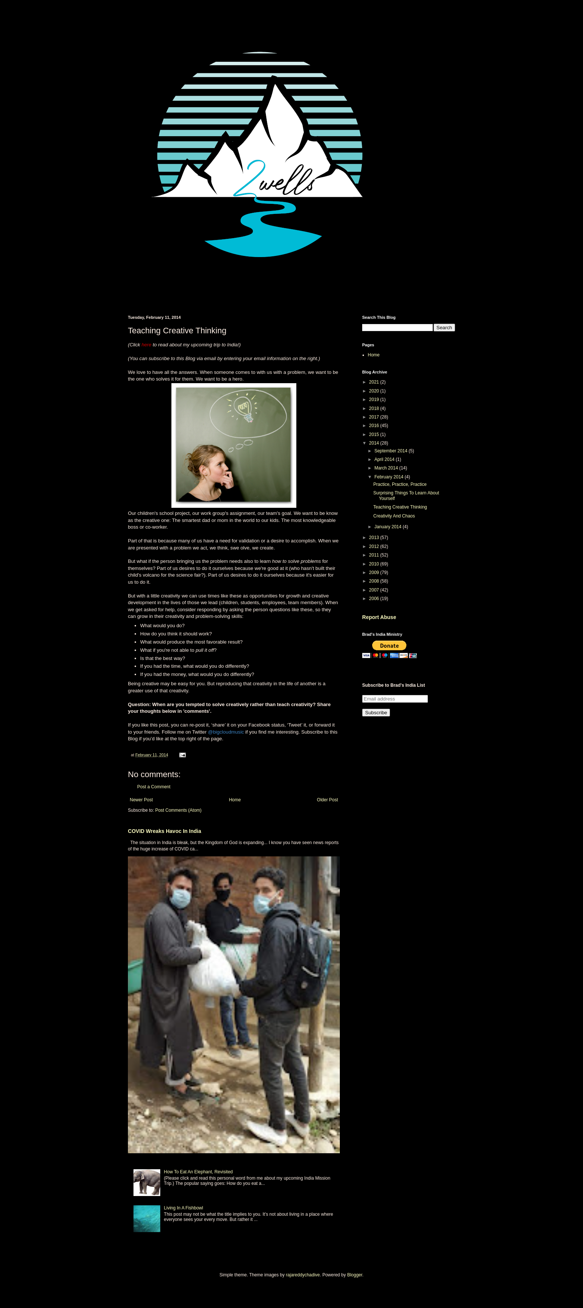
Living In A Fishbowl (183, 1208)
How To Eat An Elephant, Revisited (198, 1171)
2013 (374, 537)
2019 (374, 399)
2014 (374, 443)
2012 (374, 546)
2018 (374, 408)
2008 (374, 581)
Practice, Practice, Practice (399, 484)
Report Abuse (379, 617)
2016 (374, 425)
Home (235, 799)
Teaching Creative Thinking (400, 507)
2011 (374, 555)
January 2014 (388, 526)
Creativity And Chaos (394, 516)
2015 (374, 434)
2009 (374, 572)
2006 (374, 598)
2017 (374, 417)
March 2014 (386, 468)
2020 (374, 391)
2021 (374, 382)
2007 (374, 590)
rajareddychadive (303, 1274)
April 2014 (385, 459)
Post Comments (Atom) (178, 810)
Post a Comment (153, 786)
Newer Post (141, 799)
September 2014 (391, 450)
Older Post (327, 799)
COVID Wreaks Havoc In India (164, 831)
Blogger (355, 1274)
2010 (374, 564)
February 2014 (389, 477)
